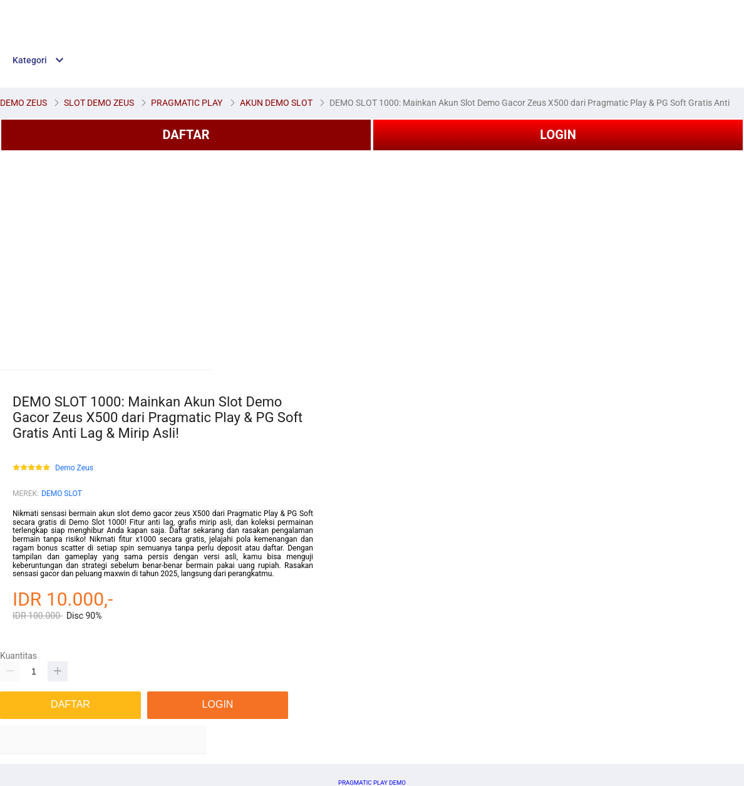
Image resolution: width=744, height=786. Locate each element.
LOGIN (558, 134)
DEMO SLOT (61, 493)
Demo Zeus (74, 468)
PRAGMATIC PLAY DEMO (372, 782)
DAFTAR (185, 134)
